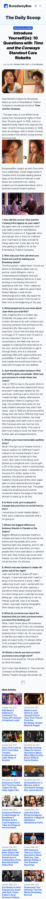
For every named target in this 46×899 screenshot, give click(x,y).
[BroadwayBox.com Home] (18, 6)
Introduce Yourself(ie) (23, 28)
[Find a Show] (40, 5)
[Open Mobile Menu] (35, 5)
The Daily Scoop (23, 17)
